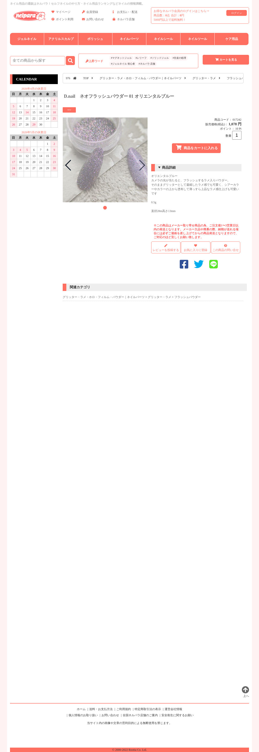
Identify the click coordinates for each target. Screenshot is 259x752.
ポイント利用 (62, 20)
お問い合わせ (93, 20)
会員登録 (90, 12)
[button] (105, 208)
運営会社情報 (173, 709)
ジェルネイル (26, 39)
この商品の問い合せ (225, 250)
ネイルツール (197, 39)
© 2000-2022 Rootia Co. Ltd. (129, 750)
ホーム (81, 709)
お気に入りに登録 (195, 250)
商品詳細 (169, 167)
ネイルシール (163, 39)
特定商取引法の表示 (148, 709)
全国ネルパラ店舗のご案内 (140, 715)
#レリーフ (141, 58)
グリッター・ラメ (204, 78)
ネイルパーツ (129, 39)
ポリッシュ (95, 39)
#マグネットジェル (121, 58)
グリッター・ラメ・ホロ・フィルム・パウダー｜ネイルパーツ (140, 78)
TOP (86, 78)
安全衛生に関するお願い (177, 715)
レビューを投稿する (166, 248)
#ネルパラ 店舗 (147, 63)
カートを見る (226, 59)
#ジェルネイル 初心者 (123, 63)
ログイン (236, 12)
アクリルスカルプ (61, 39)
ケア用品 (231, 39)
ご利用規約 (123, 709)
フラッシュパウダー (240, 78)
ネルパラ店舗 (124, 20)
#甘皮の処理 (179, 58)
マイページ (60, 12)
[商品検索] (37, 60)
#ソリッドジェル (159, 58)
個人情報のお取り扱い (83, 715)
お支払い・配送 (125, 12)
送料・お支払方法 (101, 709)
